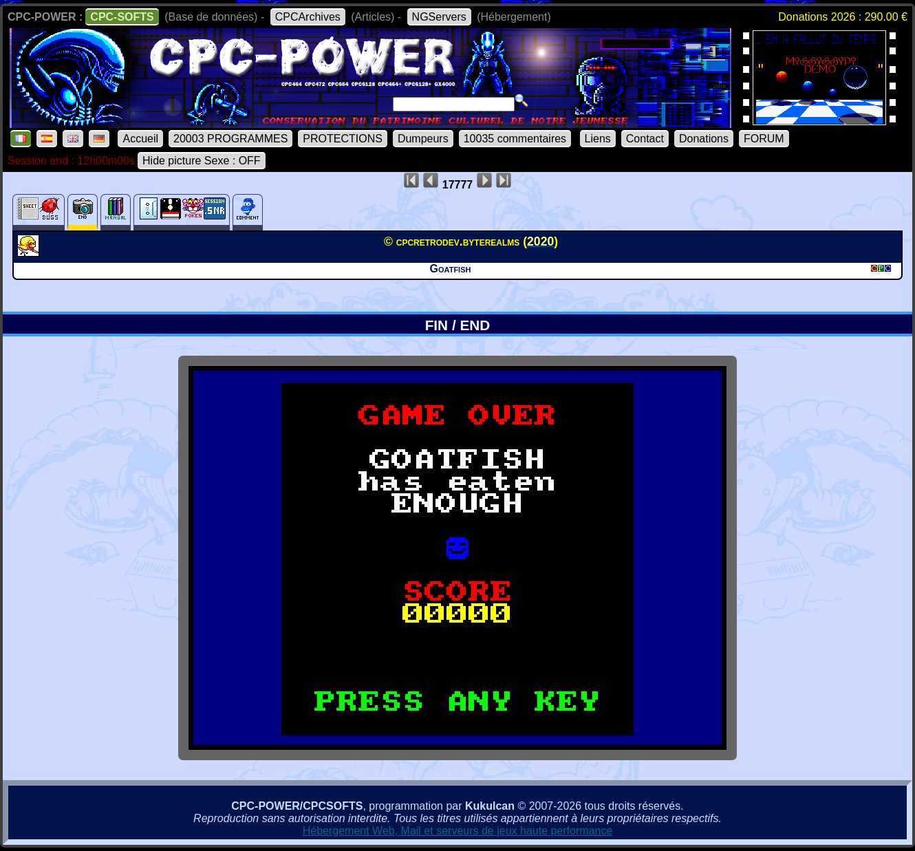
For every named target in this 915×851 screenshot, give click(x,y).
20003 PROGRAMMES (230, 138)
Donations (704, 138)
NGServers (439, 17)
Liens (598, 138)
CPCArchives (308, 17)
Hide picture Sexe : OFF (201, 160)
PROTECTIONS (343, 138)
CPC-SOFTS (121, 17)
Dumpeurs (423, 138)
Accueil (140, 138)
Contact (645, 138)
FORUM (764, 138)
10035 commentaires (515, 138)
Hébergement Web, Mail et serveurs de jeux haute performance (458, 831)
